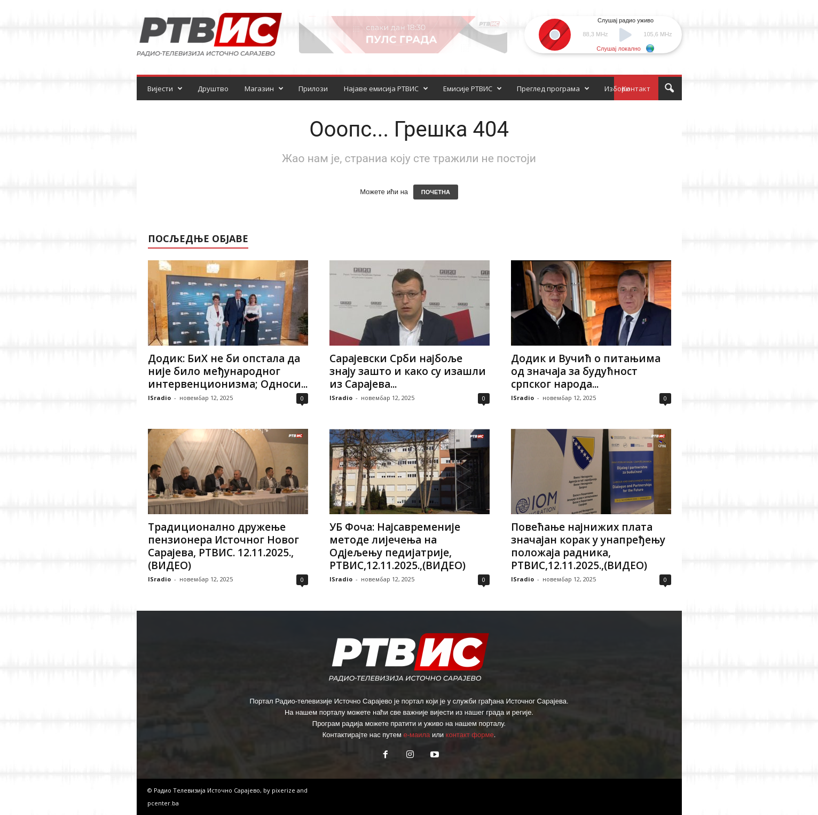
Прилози (313, 88)
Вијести (165, 88)
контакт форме (470, 735)
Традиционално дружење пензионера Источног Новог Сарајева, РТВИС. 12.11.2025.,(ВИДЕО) (223, 546)
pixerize (284, 790)
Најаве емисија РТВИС (386, 88)
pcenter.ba (163, 803)
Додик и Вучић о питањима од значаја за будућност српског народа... (585, 371)
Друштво (213, 88)
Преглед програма (553, 88)
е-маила (416, 735)
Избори (617, 88)
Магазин (264, 88)
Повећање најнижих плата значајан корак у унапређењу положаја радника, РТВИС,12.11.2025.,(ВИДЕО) (588, 546)
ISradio (159, 398)
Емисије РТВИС (472, 88)
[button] (669, 88)
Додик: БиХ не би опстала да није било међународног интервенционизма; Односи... (228, 371)
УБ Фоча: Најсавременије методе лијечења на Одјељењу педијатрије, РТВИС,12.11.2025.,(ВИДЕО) (397, 546)
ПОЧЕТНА (435, 192)
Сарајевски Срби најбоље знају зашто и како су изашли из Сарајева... (407, 371)
